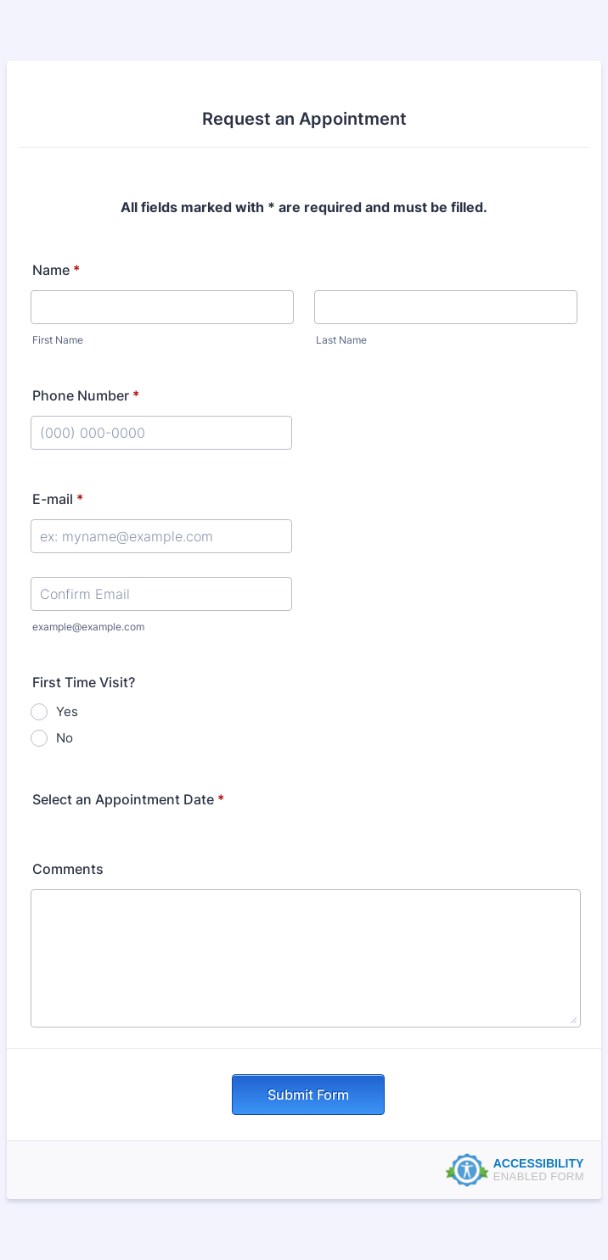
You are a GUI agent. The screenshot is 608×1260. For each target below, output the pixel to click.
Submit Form (308, 1094)
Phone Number (85, 395)
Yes (67, 711)
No (64, 738)
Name (56, 269)
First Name (57, 339)
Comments (68, 868)
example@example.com (88, 626)
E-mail (57, 498)
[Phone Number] (161, 433)
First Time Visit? (83, 682)
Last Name (341, 339)
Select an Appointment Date (128, 799)
